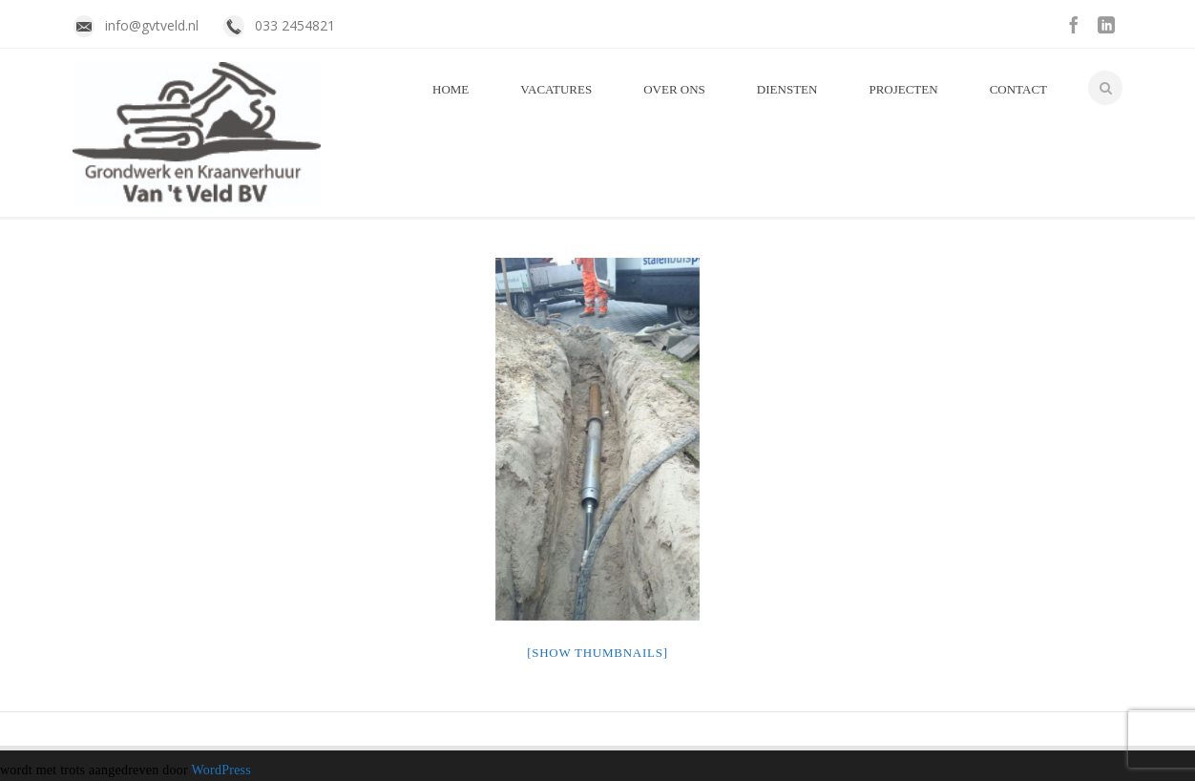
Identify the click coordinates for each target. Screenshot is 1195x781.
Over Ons (674, 89)
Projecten (903, 89)
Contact (1018, 89)
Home (450, 89)
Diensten (787, 89)
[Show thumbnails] (597, 652)
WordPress (221, 770)
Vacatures (556, 89)
